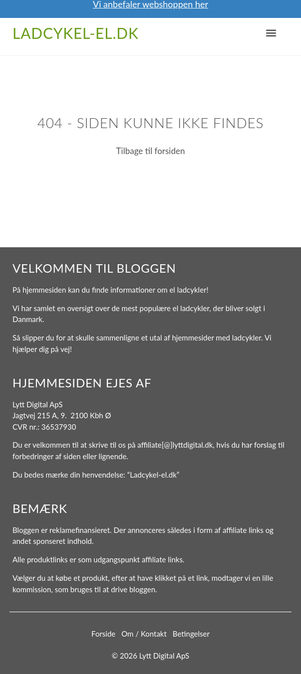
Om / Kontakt (144, 633)
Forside (103, 633)
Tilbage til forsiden (150, 151)
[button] (271, 33)
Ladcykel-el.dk (75, 33)
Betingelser (191, 633)
